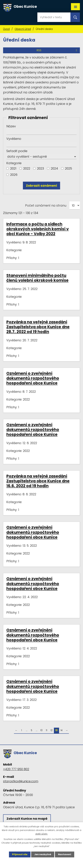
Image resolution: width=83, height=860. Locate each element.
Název (11, 126)
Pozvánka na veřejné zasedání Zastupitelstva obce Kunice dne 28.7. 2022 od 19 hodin (38, 326)
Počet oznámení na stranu (45, 205)
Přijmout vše (19, 854)
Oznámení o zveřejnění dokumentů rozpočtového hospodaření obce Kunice (32, 378)
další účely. (41, 833)
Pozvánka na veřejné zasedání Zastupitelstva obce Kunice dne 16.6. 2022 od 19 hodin (38, 481)
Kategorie (14, 163)
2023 (40, 168)
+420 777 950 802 (16, 769)
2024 (54, 168)
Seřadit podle (16, 151)
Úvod (6, 29)
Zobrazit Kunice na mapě (27, 818)
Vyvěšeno (13, 138)
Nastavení (64, 854)
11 (46, 730)
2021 (13, 168)
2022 (26, 168)
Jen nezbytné (42, 854)
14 (61, 730)
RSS (57, 50)
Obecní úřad (23, 29)
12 (51, 730)
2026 (13, 174)
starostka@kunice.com (20, 781)
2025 (68, 168)
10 (41, 730)
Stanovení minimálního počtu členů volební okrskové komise (37, 278)
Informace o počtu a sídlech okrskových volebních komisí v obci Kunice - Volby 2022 (37, 228)
